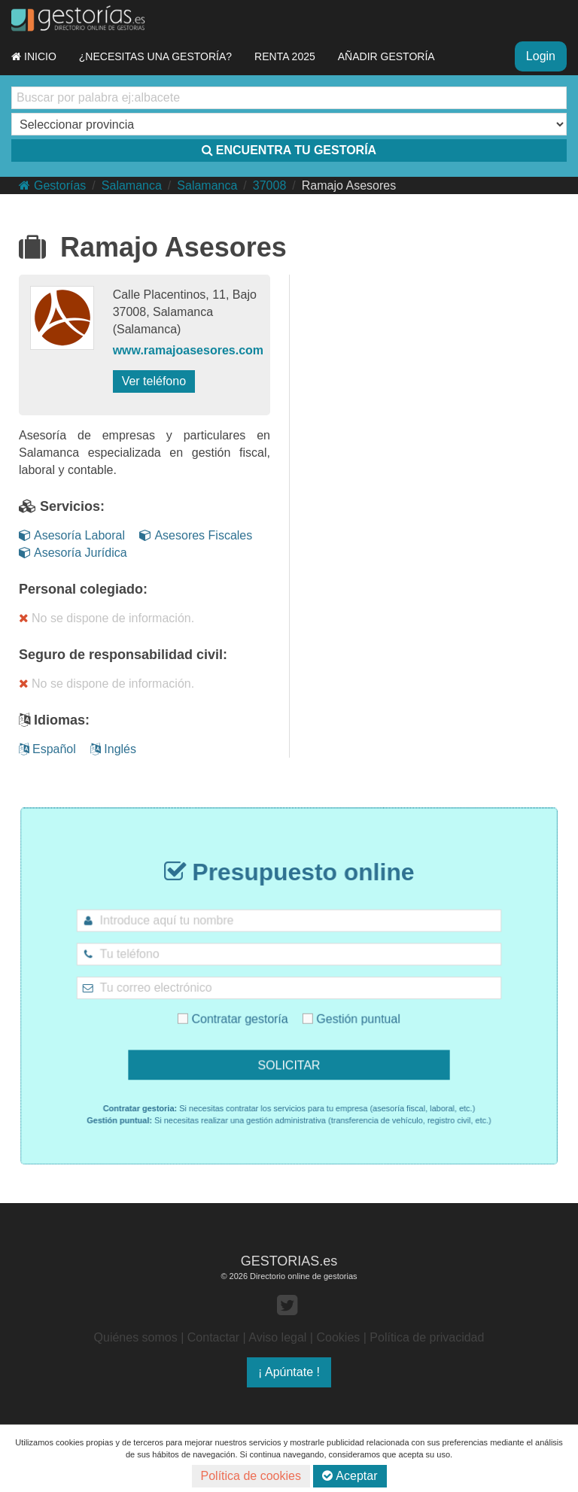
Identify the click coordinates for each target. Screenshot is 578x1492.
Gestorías (52, 185)
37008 (270, 185)
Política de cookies (251, 1475)
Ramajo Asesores (349, 185)
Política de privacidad (427, 1337)
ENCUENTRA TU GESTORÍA (289, 150)
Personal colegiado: (83, 589)
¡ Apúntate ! (289, 1372)
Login (540, 56)
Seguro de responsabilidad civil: (123, 654)
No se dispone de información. (106, 618)
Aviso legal (277, 1337)
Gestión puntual (336, 1011)
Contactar (213, 1337)
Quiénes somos (136, 1337)
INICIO (33, 56)
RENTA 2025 (284, 56)
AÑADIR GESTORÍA (386, 56)
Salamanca (132, 185)
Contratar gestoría (246, 1011)
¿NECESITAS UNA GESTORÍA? (155, 56)
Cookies (338, 1337)
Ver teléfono (154, 381)
